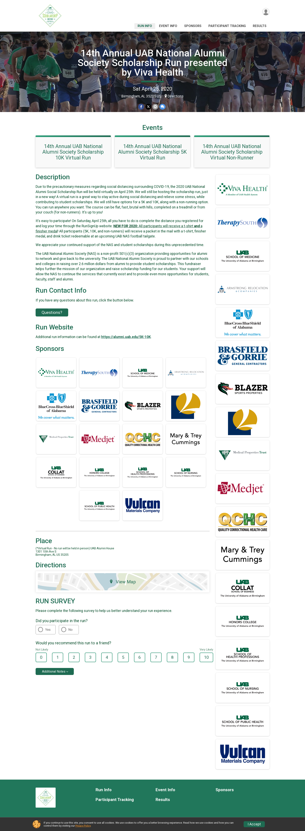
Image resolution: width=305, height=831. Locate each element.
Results (259, 26)
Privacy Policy (83, 825)
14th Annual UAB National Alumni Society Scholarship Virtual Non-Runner (232, 151)
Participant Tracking (227, 26)
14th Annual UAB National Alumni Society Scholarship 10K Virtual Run (73, 151)
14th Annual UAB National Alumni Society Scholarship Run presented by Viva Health (152, 62)
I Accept (254, 824)
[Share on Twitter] (148, 107)
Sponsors (192, 26)
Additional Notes (53, 671)
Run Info (145, 26)
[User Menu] (266, 11)
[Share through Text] (162, 107)
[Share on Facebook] (141, 107)
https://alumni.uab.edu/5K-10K (126, 337)
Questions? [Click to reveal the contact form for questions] (52, 312)
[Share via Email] (155, 107)
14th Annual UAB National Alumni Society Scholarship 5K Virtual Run (152, 151)
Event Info (168, 26)
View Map (122, 581)
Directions (176, 96)
